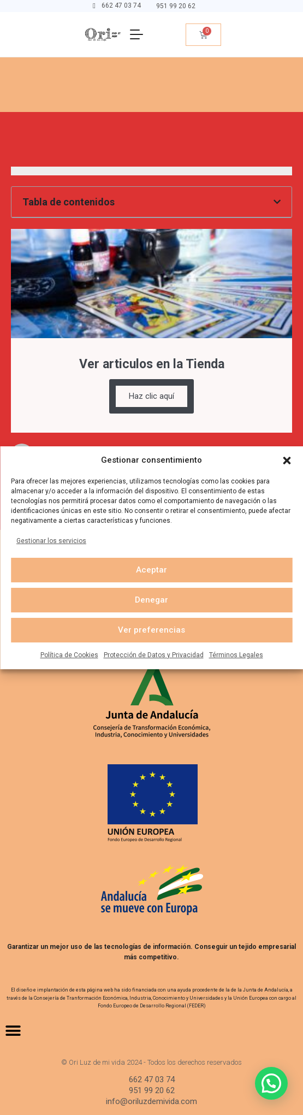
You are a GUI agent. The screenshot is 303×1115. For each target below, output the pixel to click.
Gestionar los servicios (51, 541)
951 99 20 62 (175, 6)
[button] (286, 460)
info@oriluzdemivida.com (151, 1101)
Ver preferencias (151, 630)
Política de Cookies (69, 655)
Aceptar (151, 570)
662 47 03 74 (121, 5)
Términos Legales (236, 655)
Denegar (151, 600)
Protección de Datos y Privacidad (154, 655)
